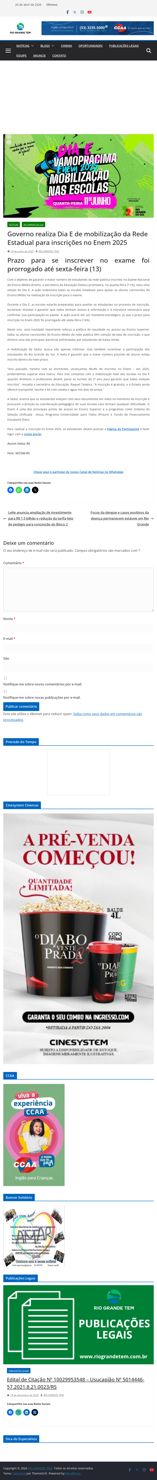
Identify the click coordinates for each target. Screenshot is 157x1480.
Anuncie (39, 55)
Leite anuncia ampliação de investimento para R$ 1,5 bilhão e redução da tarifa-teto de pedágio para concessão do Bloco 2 (38, 518)
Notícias (22, 46)
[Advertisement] (78, 91)
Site (6, 658)
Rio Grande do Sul (34, 224)
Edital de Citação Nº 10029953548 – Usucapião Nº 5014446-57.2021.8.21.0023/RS (75, 1383)
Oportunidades (90, 46)
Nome (9, 619)
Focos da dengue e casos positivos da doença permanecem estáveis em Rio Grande (122, 518)
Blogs (45, 46)
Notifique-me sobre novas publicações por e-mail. (42, 697)
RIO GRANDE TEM (49, 251)
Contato (59, 55)
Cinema (66, 46)
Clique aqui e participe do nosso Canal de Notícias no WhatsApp (78, 472)
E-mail (9, 638)
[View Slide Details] (97, 28)
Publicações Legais (124, 46)
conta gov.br (32, 434)
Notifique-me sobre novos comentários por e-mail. (42, 684)
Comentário (13, 563)
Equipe (21, 55)
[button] (31, 46)
